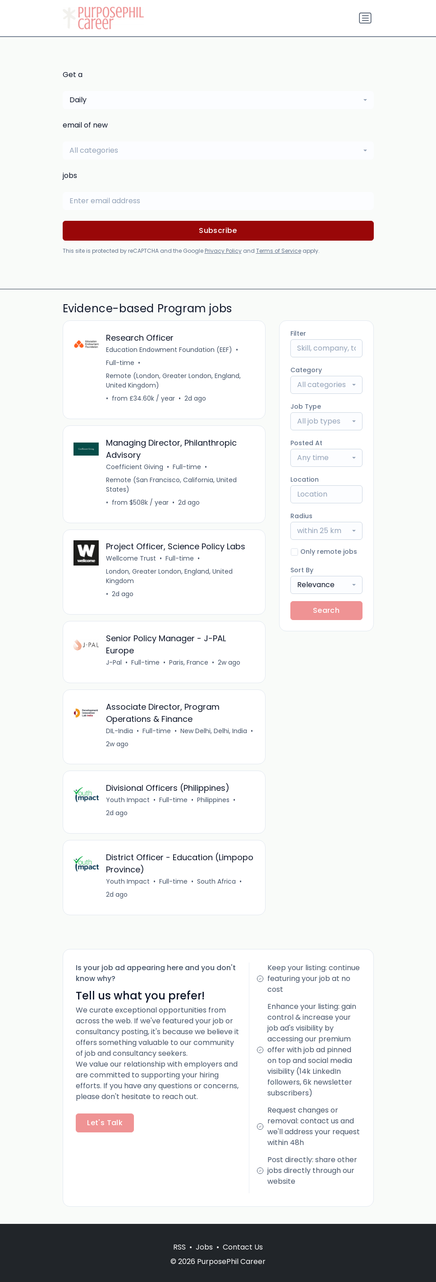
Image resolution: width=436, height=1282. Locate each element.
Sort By (301, 570)
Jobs (204, 1247)
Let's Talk (105, 1123)
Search (326, 610)
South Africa (216, 882)
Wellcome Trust (131, 558)
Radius (301, 515)
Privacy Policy (223, 251)
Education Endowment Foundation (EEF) (169, 349)
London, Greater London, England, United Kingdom (169, 576)
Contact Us (243, 1247)
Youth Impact (128, 800)
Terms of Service (278, 251)
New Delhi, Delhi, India (214, 731)
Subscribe (218, 230)
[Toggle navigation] (365, 18)
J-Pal (114, 662)
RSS (179, 1247)
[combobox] (218, 100)
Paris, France (189, 662)
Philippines (213, 800)
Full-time (120, 362)
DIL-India (119, 731)
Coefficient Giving (135, 466)
